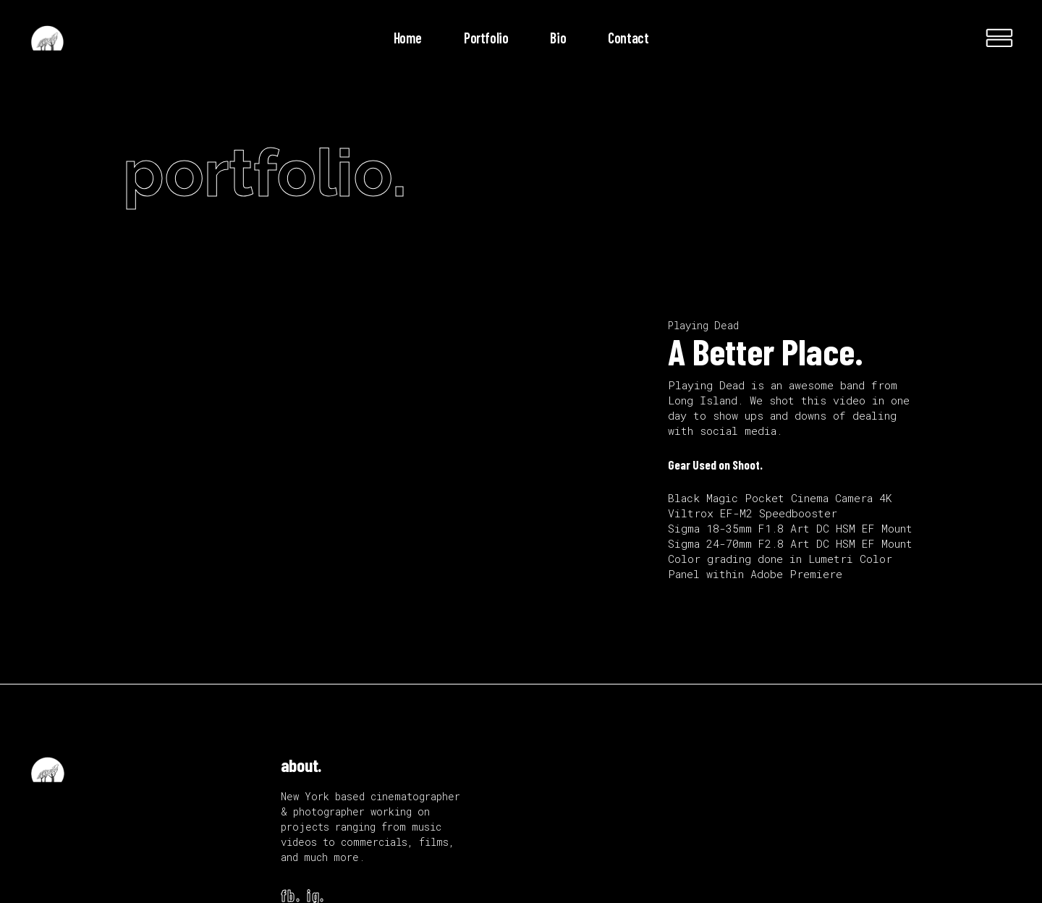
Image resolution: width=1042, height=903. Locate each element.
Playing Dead (703, 325)
